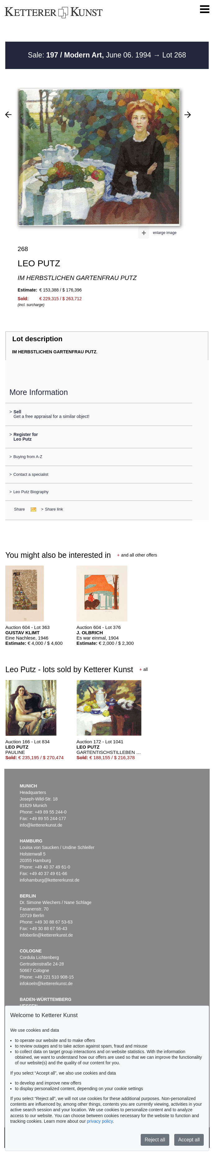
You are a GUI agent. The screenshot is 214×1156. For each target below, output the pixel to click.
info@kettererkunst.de (41, 825)
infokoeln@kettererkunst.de (46, 983)
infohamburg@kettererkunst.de (49, 880)
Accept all (189, 1139)
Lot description (37, 339)
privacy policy (100, 1121)
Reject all (155, 1139)
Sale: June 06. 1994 (90, 55)
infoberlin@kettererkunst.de (46, 935)
